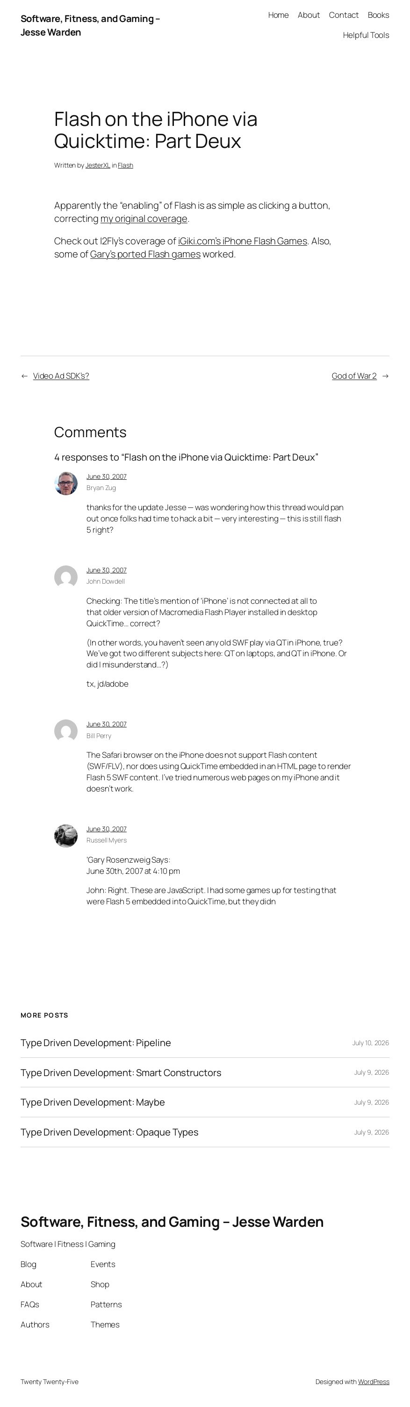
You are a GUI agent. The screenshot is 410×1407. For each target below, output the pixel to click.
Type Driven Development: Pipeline (96, 1042)
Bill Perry (98, 735)
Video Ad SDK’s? (61, 375)
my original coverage (144, 218)
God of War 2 (354, 375)
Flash (125, 165)
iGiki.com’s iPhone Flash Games (242, 240)
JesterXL (98, 165)
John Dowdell (105, 581)
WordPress (373, 1381)
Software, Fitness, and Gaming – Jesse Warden (172, 1221)
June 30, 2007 (106, 476)
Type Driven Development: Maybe (93, 1102)
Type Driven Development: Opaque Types (110, 1132)
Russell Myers (106, 839)
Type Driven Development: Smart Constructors (121, 1072)
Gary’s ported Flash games (145, 253)
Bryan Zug (101, 487)
